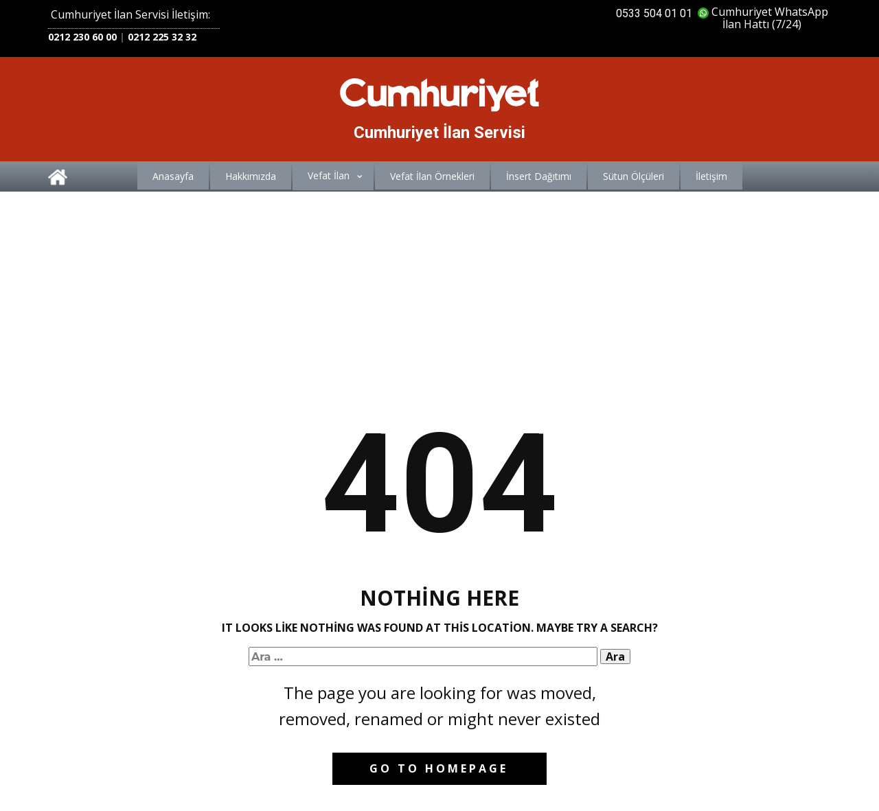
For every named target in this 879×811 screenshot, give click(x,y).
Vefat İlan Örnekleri (432, 176)
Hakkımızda (250, 176)
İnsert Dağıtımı (538, 176)
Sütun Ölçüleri (633, 176)
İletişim (711, 176)
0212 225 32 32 (162, 36)
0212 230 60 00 (82, 36)
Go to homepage (438, 768)
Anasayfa (173, 176)
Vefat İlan (329, 175)
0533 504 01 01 (654, 13)
